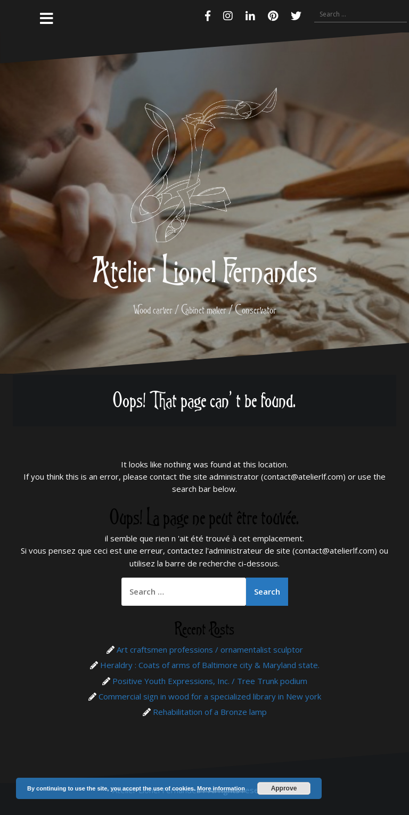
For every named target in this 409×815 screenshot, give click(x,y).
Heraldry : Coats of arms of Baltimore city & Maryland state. (210, 665)
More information (221, 788)
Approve (284, 788)
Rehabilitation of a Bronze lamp (210, 711)
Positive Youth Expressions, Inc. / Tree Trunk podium (209, 681)
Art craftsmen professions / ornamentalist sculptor (210, 649)
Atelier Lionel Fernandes (204, 269)
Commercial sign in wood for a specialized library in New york (210, 696)
